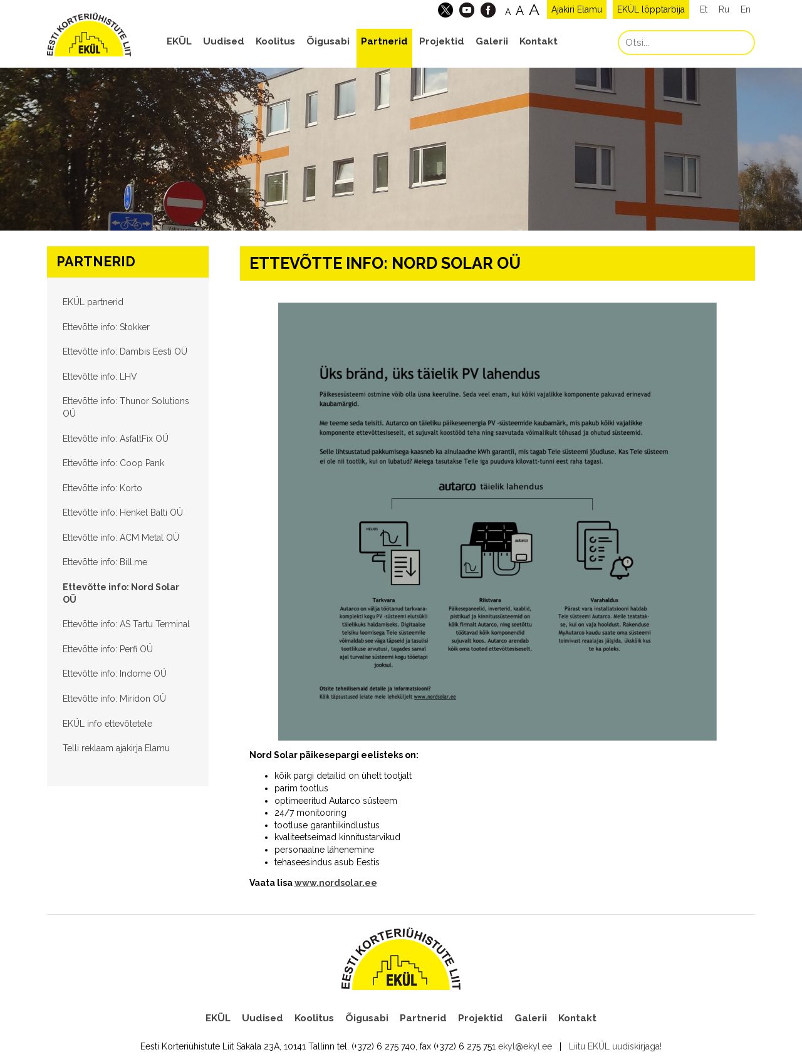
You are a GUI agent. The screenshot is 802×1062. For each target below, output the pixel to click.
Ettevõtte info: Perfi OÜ (108, 649)
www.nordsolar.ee (335, 883)
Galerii (492, 41)
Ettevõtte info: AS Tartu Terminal (126, 624)
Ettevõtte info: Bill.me (105, 562)
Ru (724, 9)
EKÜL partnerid (93, 302)
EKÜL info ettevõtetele (107, 724)
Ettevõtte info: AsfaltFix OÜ (116, 439)
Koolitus (275, 41)
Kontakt (538, 41)
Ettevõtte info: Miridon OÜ (114, 699)
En (746, 9)
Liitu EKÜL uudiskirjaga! (615, 1046)
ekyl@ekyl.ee (525, 1046)
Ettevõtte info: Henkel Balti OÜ (123, 513)
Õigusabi (328, 41)
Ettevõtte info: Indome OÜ (115, 674)
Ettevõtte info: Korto (102, 488)
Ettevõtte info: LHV (100, 377)
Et (703, 9)
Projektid (441, 41)
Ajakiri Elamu (576, 9)
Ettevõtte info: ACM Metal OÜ (121, 538)
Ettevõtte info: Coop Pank (113, 463)
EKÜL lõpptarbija (651, 9)
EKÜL (179, 41)
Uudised (223, 41)
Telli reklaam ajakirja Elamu (116, 748)
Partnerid (384, 41)
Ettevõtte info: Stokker (106, 327)
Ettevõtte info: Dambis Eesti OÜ (125, 351)
